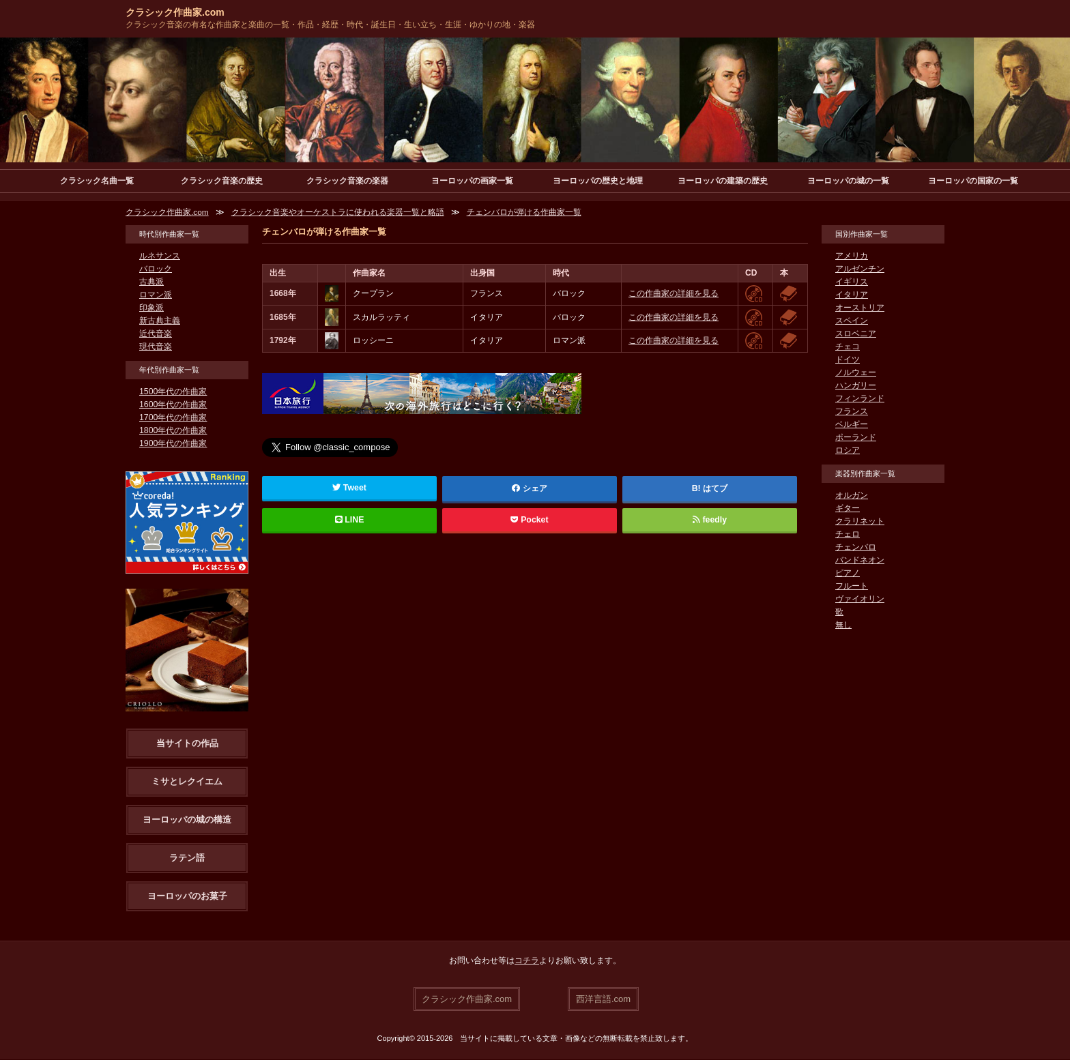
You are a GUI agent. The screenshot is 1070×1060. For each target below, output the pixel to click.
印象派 (151, 308)
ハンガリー (855, 386)
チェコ (847, 347)
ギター (847, 509)
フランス (851, 412)
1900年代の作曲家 (173, 444)
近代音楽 (155, 334)
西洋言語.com (603, 999)
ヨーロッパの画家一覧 (472, 181)
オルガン (851, 496)
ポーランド (855, 438)
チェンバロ (855, 548)
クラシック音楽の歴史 (222, 181)
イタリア (851, 295)
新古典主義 (159, 321)
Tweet (349, 488)
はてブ (715, 489)
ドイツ (847, 360)
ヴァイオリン (859, 599)
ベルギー (851, 425)
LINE (349, 520)
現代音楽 (155, 347)
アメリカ (851, 256)
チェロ (847, 535)
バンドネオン (859, 560)
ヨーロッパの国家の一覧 (973, 181)
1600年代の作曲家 (173, 405)
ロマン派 (155, 295)
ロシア (847, 451)
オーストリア (859, 308)
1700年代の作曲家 (173, 418)
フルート (851, 586)
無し (843, 625)
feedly (709, 520)
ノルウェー (855, 373)
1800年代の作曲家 (173, 431)
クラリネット (859, 522)
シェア (529, 489)
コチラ (527, 961)
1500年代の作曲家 (173, 392)
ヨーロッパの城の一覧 (848, 181)
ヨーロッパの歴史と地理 (598, 181)
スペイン (851, 321)
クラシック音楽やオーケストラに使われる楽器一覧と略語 (337, 213)
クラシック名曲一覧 (97, 181)
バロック (155, 269)
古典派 (151, 282)
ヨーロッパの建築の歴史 (723, 181)
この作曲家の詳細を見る (673, 294)
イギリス (851, 282)
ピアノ (847, 573)
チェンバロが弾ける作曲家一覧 (524, 213)
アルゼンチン (859, 269)
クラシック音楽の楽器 (347, 181)
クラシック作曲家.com (175, 12)
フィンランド (859, 399)
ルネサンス (159, 256)
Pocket (529, 520)
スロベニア (855, 334)
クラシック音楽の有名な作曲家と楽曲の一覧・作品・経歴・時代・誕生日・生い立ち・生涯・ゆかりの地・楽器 (330, 24)
